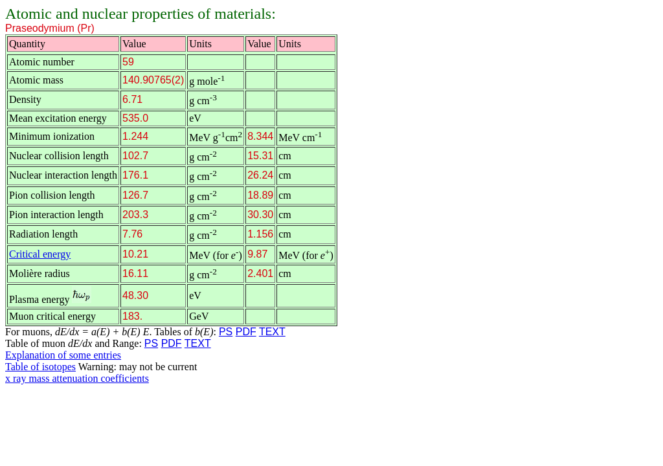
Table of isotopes (40, 366)
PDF (246, 331)
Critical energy (40, 254)
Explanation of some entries (63, 355)
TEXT (272, 331)
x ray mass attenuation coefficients (77, 378)
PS (225, 331)
